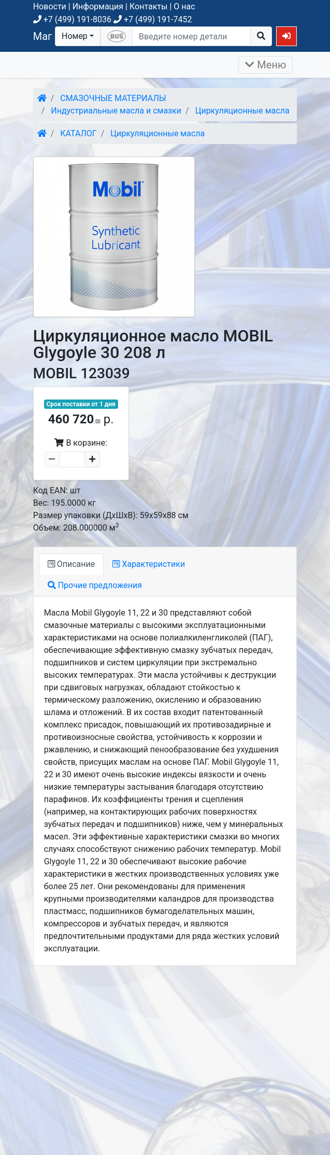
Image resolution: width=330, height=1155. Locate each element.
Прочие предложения (95, 585)
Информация (98, 6)
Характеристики (148, 564)
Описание (71, 564)
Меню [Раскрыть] (265, 65)
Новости (49, 6)
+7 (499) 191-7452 (152, 19)
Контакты (148, 6)
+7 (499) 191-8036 (72, 19)
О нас (184, 6)
